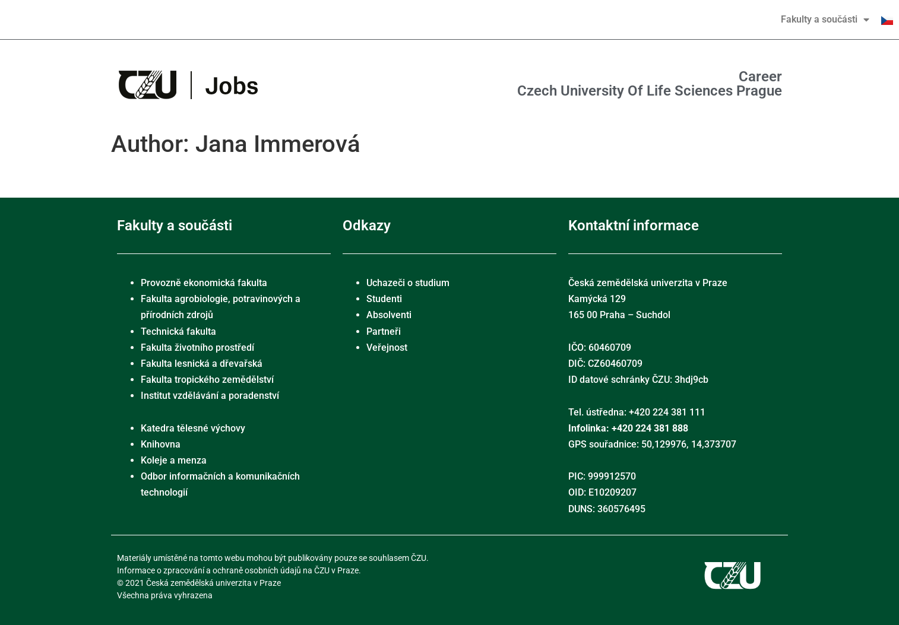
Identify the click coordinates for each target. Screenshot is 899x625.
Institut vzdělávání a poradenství (210, 395)
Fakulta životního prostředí (197, 347)
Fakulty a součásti (825, 19)
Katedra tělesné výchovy (193, 428)
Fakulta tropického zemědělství (207, 379)
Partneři (383, 331)
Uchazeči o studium (407, 282)
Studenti (384, 298)
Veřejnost (386, 347)
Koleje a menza (174, 460)
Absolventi (388, 315)
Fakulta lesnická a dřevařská (201, 363)
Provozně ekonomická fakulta (204, 282)
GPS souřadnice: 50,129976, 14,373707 (652, 444)
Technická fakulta (178, 331)
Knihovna (161, 444)
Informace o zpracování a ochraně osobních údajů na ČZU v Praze (238, 570)
